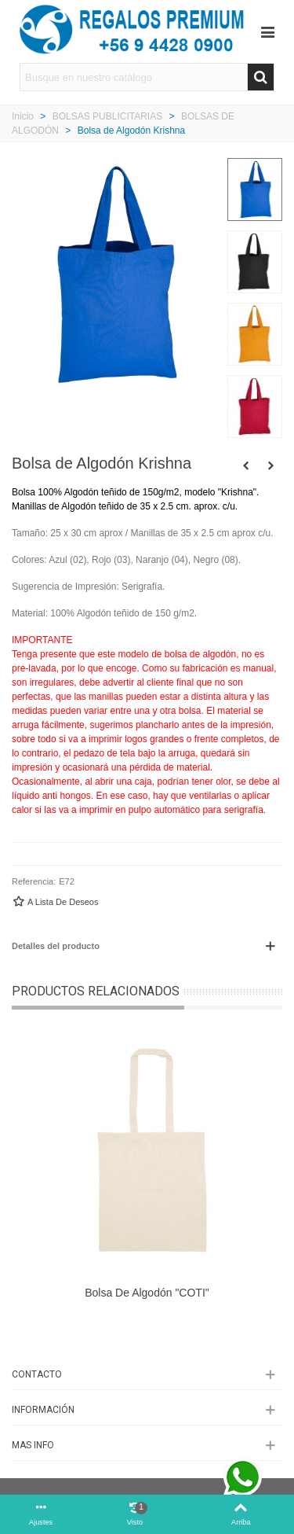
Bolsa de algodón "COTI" (147, 1292)
